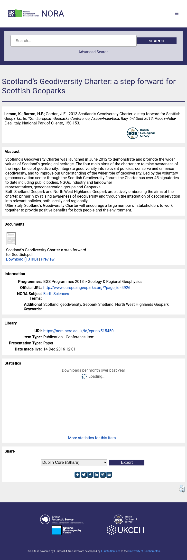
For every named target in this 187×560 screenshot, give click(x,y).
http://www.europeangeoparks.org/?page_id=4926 (87, 287)
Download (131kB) (22, 259)
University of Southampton (144, 551)
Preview (48, 259)
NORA (52, 14)
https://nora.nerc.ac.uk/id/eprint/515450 (78, 331)
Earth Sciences (56, 293)
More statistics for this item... (93, 438)
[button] (182, 488)
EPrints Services (110, 551)
